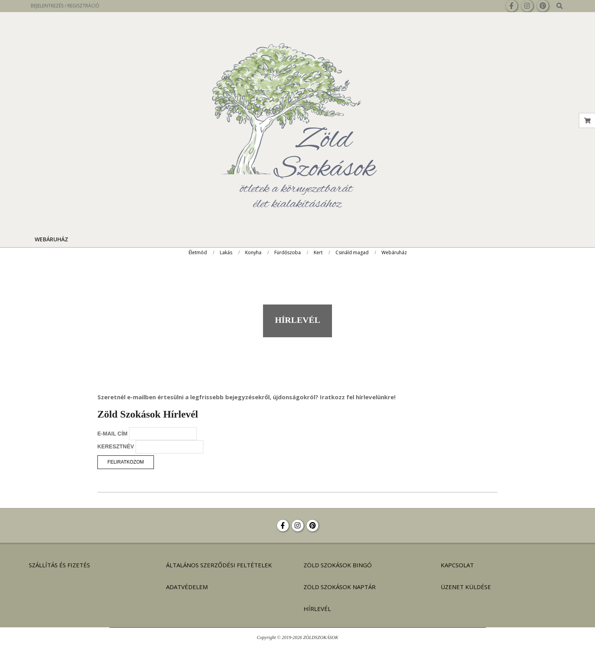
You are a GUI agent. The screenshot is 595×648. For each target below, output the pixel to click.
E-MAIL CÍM (112, 433)
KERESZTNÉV (115, 446)
